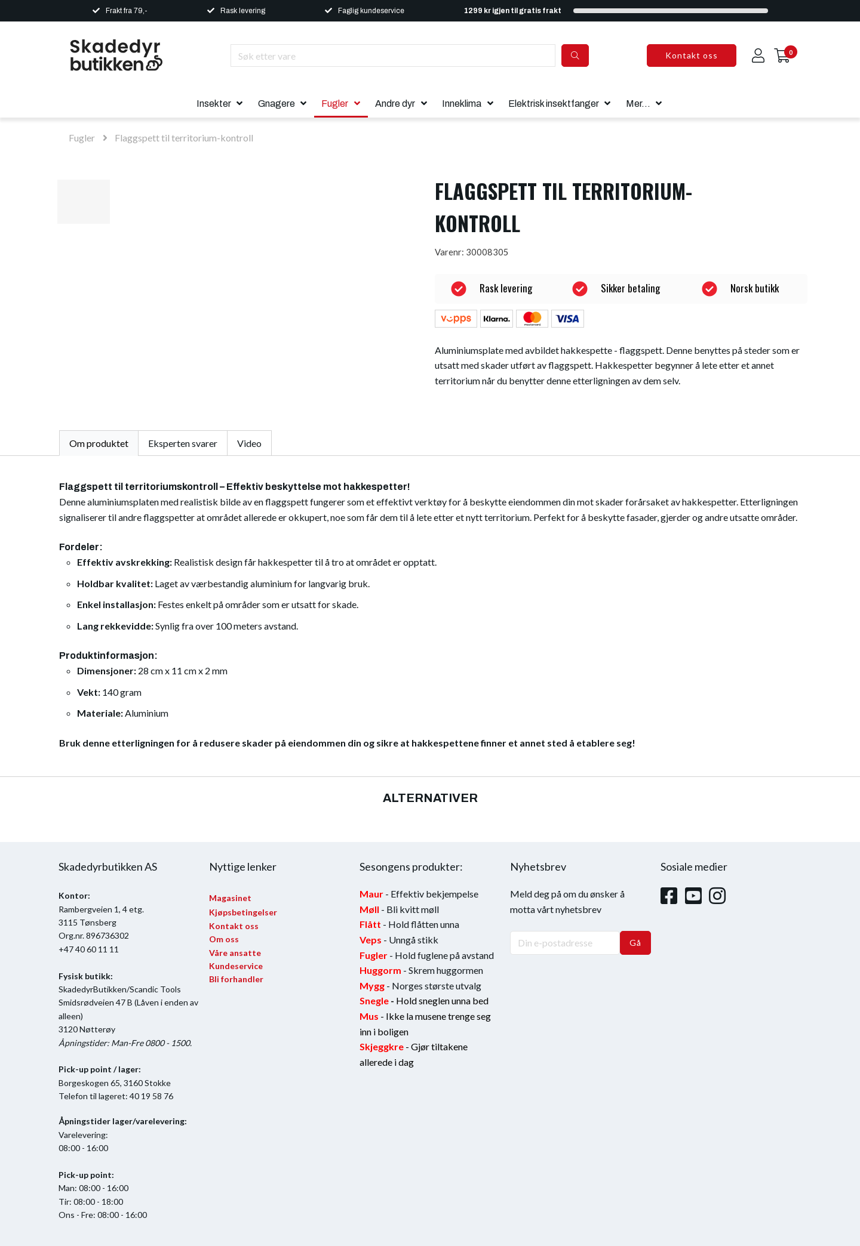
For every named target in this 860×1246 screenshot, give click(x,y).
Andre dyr (395, 103)
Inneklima (461, 103)
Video (249, 443)
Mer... (638, 103)
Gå (635, 942)
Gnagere (276, 103)
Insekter (213, 103)
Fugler (334, 103)
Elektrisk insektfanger (553, 103)
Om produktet (98, 443)
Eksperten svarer (182, 443)
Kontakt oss (691, 55)
